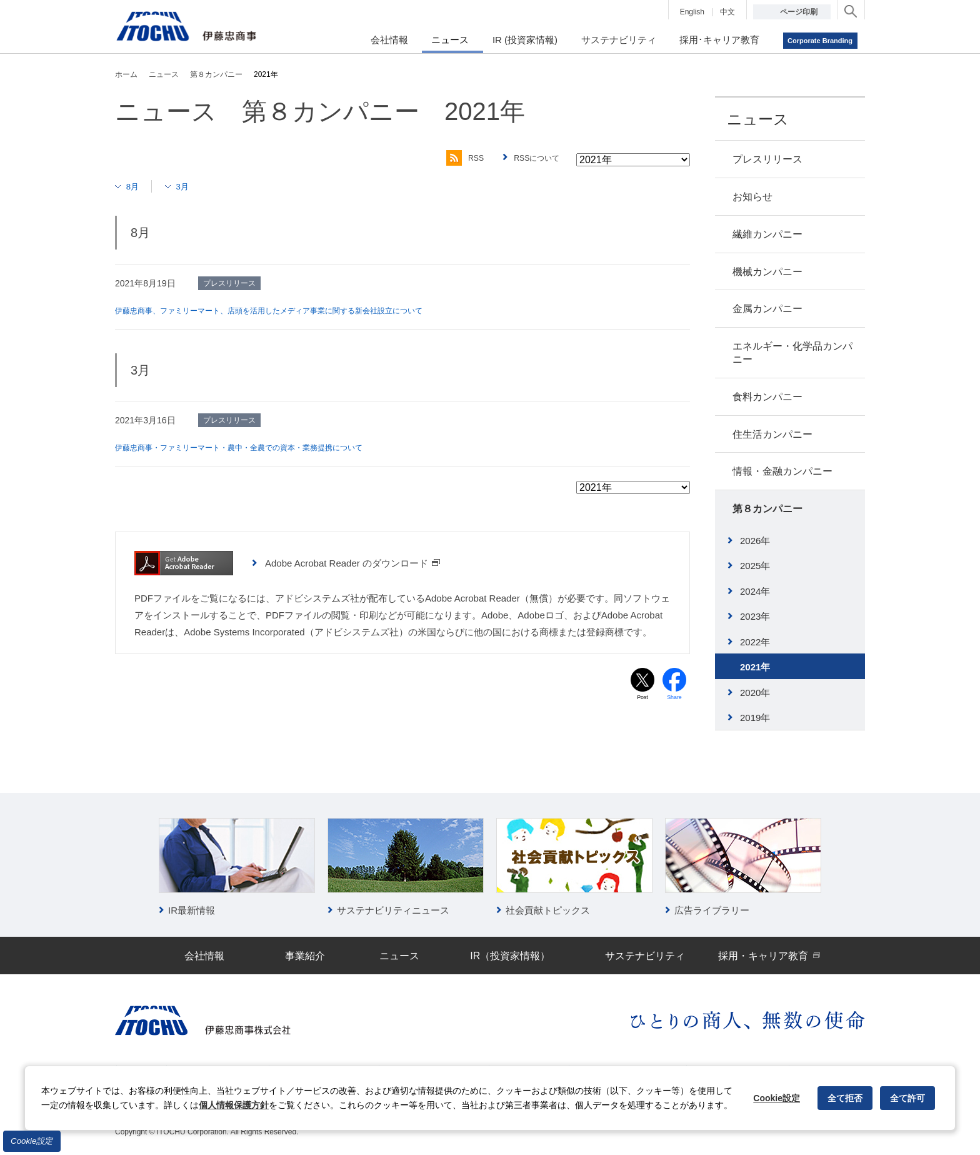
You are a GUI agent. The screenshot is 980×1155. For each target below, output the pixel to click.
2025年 (755, 565)
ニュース (758, 119)
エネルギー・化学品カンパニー (792, 353)
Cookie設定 (32, 1141)
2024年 (755, 591)
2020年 (755, 692)
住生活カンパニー (772, 434)
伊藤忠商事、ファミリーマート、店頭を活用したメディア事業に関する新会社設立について (294, 310)
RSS (454, 158)
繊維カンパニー (767, 234)
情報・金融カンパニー (782, 471)
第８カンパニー (767, 508)
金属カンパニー (767, 308)
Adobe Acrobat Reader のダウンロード (353, 562)
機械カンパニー (767, 271)
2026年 (755, 540)
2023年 (755, 616)
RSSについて (533, 158)
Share (674, 698)
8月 (135, 186)
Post (642, 698)
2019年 (755, 717)
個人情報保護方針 (234, 1105)
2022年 (755, 642)
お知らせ (752, 196)
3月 (188, 186)
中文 (727, 12)
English (692, 12)
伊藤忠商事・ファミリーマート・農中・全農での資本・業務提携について (259, 447)
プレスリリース (767, 159)
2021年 (755, 667)
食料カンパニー (767, 396)
